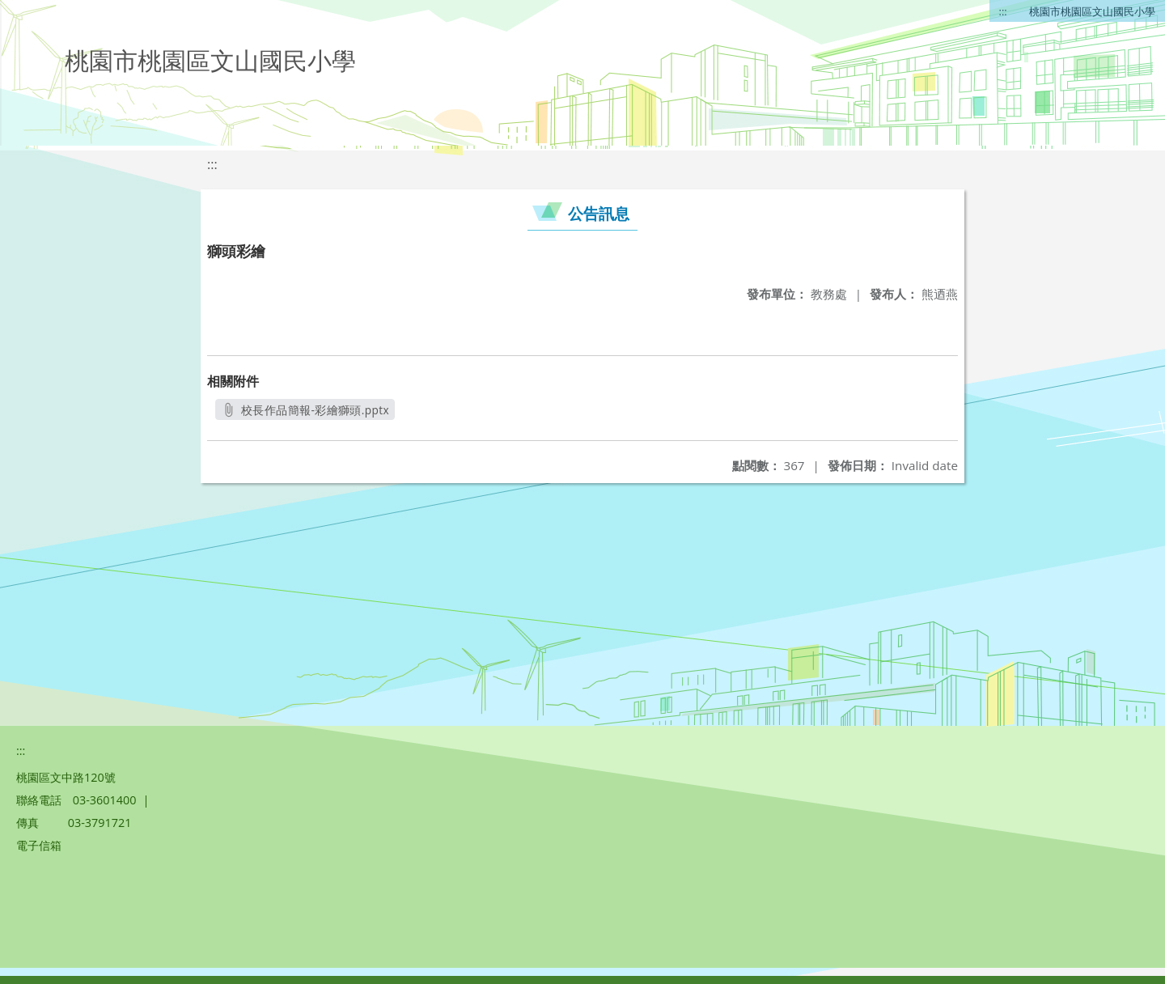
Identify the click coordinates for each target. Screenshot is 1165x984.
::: (1003, 11)
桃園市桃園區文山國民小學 (1092, 11)
